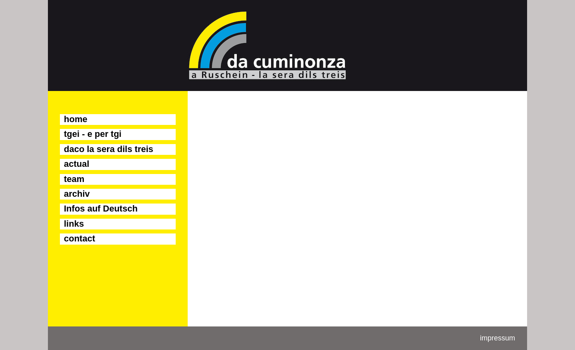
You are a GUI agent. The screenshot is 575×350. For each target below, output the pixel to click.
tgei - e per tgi (92, 134)
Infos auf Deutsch (101, 209)
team (74, 179)
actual (76, 164)
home (75, 119)
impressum (497, 338)
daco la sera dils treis (108, 149)
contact (79, 238)
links (74, 224)
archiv (77, 194)
